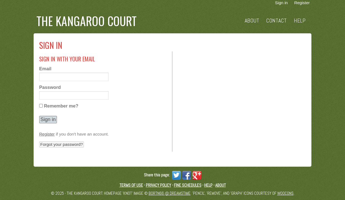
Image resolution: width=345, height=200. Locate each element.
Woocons (285, 193)
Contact (276, 20)
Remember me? (61, 105)
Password (50, 87)
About (252, 20)
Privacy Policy (158, 185)
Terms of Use (131, 185)
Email (45, 68)
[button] (48, 119)
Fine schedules (187, 185)
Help (300, 20)
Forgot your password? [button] (61, 144)
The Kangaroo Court (86, 20)
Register (47, 134)
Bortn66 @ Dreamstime (170, 193)
